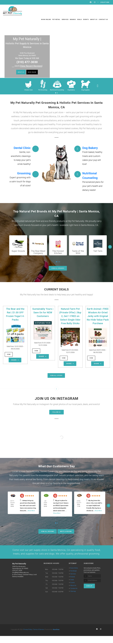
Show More (31, 510)
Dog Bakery (71, 90)
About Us (19, 72)
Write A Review (66, 531)
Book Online (33, 72)
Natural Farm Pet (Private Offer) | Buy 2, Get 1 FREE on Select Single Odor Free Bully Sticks (70, 316)
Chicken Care (28, 90)
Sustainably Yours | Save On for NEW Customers (42, 312)
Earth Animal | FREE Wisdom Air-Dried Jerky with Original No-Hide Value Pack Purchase (98, 316)
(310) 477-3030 (27, 62)
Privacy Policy (28, 636)
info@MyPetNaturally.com (20, 579)
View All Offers (56, 375)
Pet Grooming (42, 90)
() (31, 66)
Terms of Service (38, 636)
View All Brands (57, 268)
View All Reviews (47, 531)
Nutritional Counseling (57, 90)
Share (15, 360)
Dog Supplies (85, 90)
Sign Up (89, 593)
